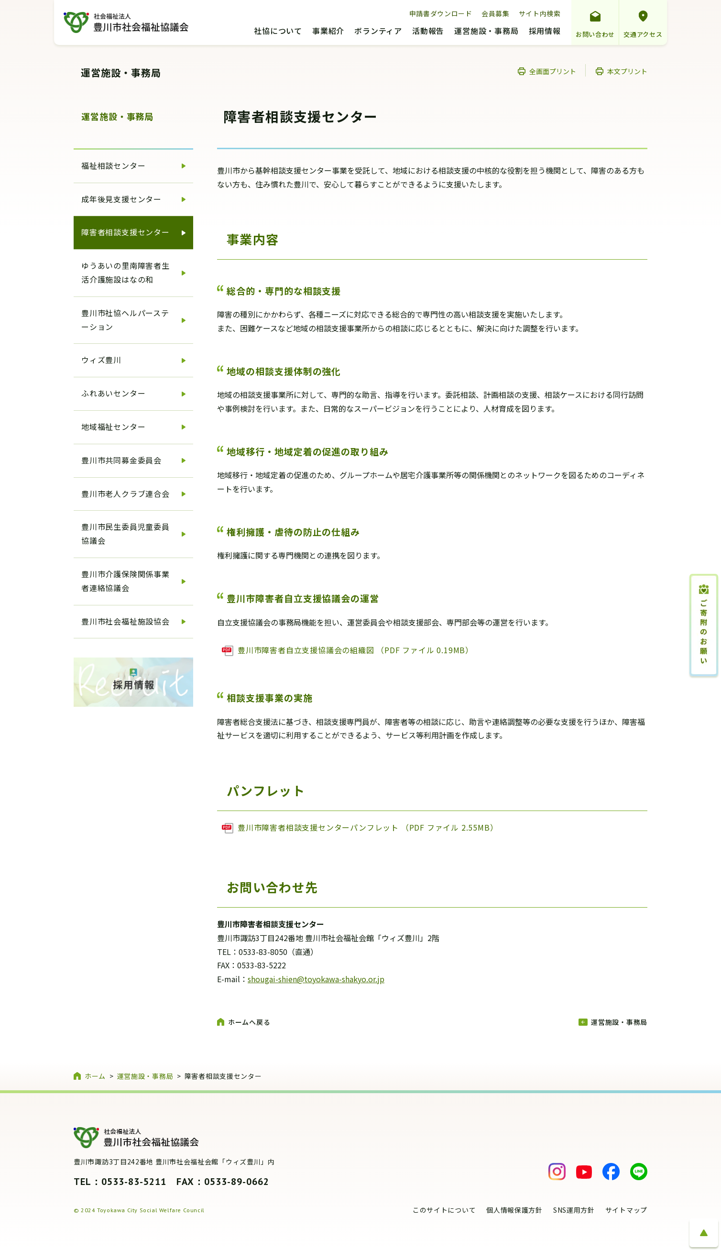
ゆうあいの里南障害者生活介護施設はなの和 (125, 272)
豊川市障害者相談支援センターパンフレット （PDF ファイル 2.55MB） (368, 827)
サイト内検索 (540, 13)
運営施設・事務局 (486, 31)
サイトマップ (626, 1210)
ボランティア (378, 31)
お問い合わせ (595, 34)
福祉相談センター (113, 165)
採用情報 (545, 31)
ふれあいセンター (113, 393)
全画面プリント (552, 71)
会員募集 (495, 13)
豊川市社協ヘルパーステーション (125, 319)
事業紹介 (328, 31)
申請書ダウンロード (440, 13)
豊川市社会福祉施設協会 (125, 621)
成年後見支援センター (121, 199)
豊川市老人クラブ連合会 (125, 493)
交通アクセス (642, 34)
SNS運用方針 (574, 1210)
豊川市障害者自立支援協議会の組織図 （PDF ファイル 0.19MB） (355, 650)
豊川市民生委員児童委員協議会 (125, 533)
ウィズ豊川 (101, 359)
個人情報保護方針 (514, 1210)
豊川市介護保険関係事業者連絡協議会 (125, 580)
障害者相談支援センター (125, 232)
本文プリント (627, 71)
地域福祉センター (113, 426)
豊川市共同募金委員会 (121, 460)
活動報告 (428, 31)
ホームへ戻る (249, 1022)
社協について (278, 31)
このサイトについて (444, 1210)
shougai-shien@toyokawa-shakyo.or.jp (316, 979)
